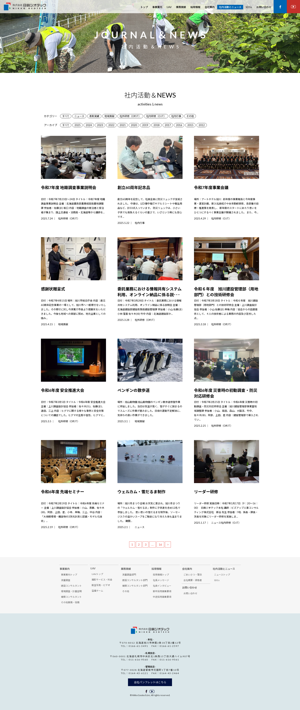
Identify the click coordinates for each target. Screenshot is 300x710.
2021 (123, 125)
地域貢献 (109, 116)
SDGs (249, 7)
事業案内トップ (69, 574)
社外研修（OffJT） (130, 116)
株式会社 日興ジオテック (25, 7)
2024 (89, 125)
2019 (145, 125)
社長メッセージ (161, 580)
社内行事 (176, 116)
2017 (168, 125)
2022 (111, 125)
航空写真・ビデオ (101, 585)
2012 (202, 125)
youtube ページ (293, 6)
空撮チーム (97, 590)
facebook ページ (280, 6)
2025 (77, 125)
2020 (134, 125)
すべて (65, 116)
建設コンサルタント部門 (135, 580)
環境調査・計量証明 (71, 591)
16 (160, 544)
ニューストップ (222, 574)
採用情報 (195, 7)
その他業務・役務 (70, 602)
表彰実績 (94, 116)
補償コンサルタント (71, 596)
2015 (190, 125)
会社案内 (210, 7)
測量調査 (65, 580)
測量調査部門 (129, 574)
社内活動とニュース (230, 7)
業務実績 (181, 7)
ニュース (79, 116)
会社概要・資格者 (192, 580)
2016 (179, 125)
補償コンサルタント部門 (135, 585)
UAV (169, 7)
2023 (100, 125)
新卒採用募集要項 (162, 591)
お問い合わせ (263, 7)
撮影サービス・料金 (102, 579)
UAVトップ (97, 574)
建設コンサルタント (71, 585)
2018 (156, 125)
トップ (144, 7)
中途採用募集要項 (162, 596)
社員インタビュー (162, 585)
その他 (190, 116)
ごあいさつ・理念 (192, 574)
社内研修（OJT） (156, 116)
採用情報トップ (161, 574)
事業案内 (157, 7)
